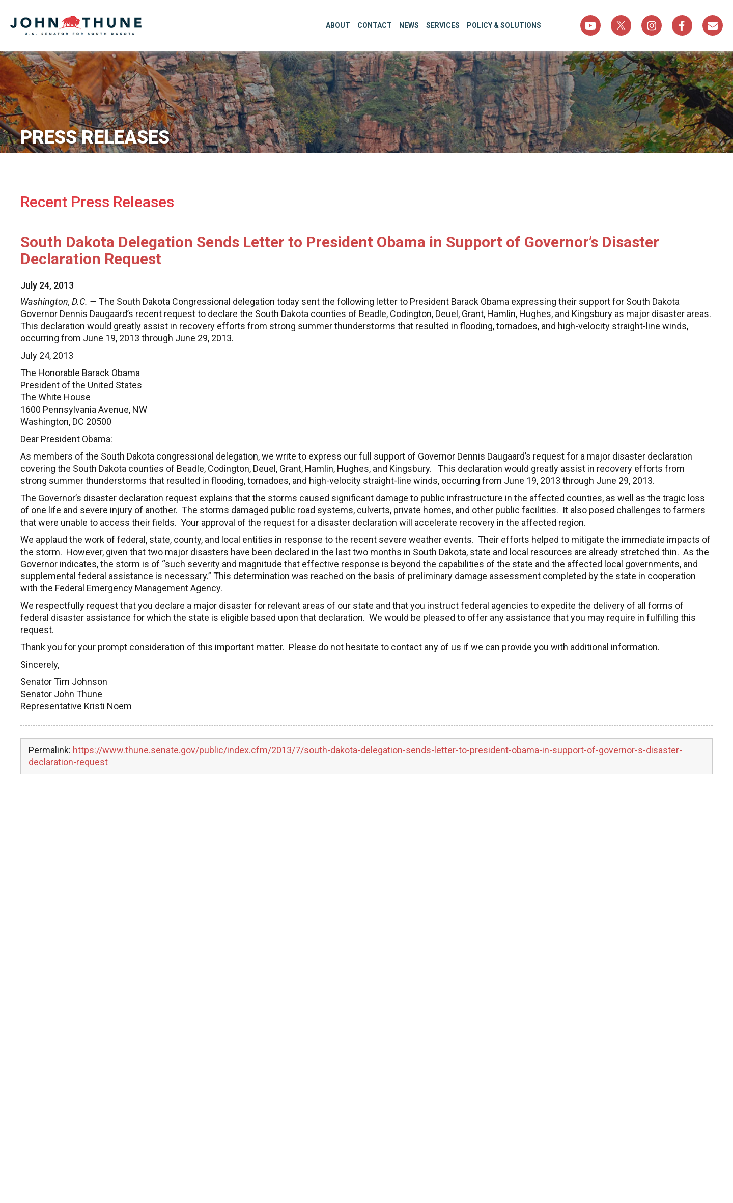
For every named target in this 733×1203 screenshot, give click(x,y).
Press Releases (95, 137)
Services (443, 25)
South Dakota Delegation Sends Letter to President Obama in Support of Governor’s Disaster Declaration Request (339, 250)
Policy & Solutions (504, 25)
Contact (374, 25)
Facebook (682, 25)
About (338, 25)
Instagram (651, 25)
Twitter (621, 25)
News (409, 25)
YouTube (590, 25)
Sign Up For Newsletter (712, 25)
